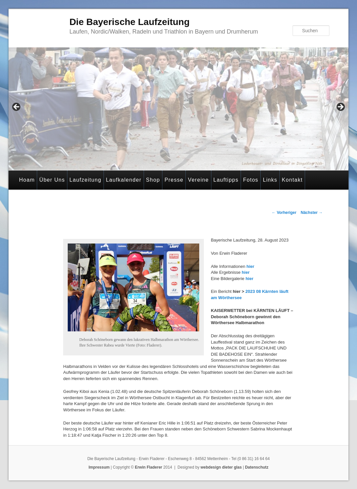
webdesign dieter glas (221, 467)
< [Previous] (17, 107)
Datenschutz (256, 467)
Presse (173, 180)
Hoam (27, 180)
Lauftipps (226, 180)
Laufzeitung (85, 180)
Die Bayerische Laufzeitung (129, 22)
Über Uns (52, 180)
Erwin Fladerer (148, 467)
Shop (153, 180)
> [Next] (340, 107)
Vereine (198, 180)
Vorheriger (284, 212)
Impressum (98, 467)
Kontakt (292, 180)
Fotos (250, 180)
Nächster (312, 212)
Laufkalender (123, 180)
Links (270, 180)
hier (250, 266)
